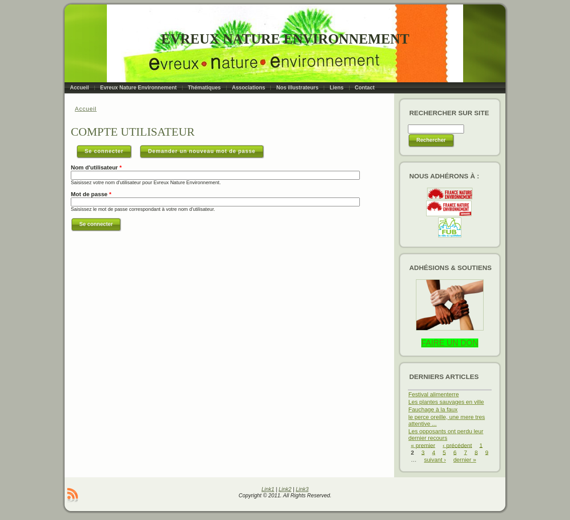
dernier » (464, 459)
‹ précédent (457, 445)
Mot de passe (91, 194)
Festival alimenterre (433, 394)
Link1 (267, 489)
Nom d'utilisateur (96, 167)
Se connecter (108, 149)
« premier (423, 445)
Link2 (285, 489)
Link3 (302, 489)
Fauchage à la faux (433, 409)
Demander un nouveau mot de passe (201, 151)
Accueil (86, 108)
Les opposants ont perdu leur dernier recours (445, 434)
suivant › (435, 459)
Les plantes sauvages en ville (446, 402)
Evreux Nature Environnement (285, 39)
